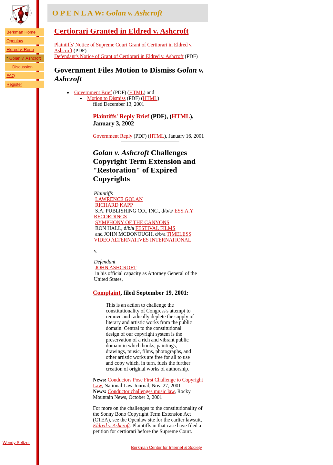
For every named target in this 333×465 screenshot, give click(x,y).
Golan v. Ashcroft (25, 58)
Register (14, 84)
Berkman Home (20, 32)
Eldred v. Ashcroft (111, 425)
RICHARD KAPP (114, 205)
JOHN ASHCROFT (115, 267)
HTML (136, 92)
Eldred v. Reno (20, 49)
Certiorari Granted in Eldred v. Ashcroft (121, 31)
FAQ (10, 75)
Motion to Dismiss (106, 98)
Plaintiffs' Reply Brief (121, 116)
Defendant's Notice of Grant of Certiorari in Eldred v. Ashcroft (119, 56)
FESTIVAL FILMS (155, 228)
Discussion (22, 66)
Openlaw (14, 40)
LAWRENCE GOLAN (119, 199)
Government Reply (112, 136)
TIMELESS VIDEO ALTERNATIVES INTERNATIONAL (142, 236)
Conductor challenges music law (141, 391)
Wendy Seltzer (16, 442)
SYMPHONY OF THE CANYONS (132, 222)
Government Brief (93, 92)
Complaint (106, 292)
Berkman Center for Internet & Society (166, 447)
